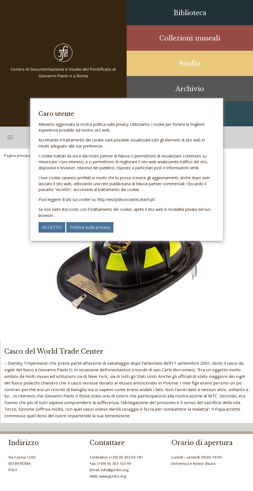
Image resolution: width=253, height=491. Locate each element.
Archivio (189, 89)
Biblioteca (189, 13)
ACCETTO (52, 227)
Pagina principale (18, 155)
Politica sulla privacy (90, 227)
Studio (189, 63)
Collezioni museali (189, 38)
